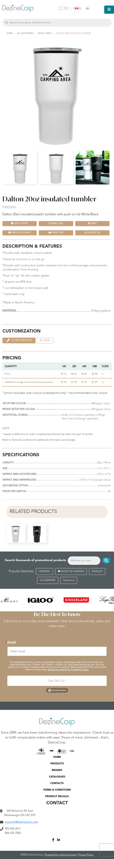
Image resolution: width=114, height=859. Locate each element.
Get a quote (19, 223)
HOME (57, 757)
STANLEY (97, 571)
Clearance (68, 580)
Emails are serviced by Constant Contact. (68, 669)
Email (11, 642)
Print (92, 223)
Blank (45, 340)
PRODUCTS (57, 764)
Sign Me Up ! (57, 680)
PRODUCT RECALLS (57, 796)
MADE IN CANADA (71, 571)
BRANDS (57, 770)
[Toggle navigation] (109, 10)
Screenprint (19, 340)
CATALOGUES (57, 777)
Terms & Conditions (22, 440)
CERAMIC (44, 571)
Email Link (56, 223)
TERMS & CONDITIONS (57, 790)
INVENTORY (56, 232)
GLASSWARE (47, 580)
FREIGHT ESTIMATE (20, 232)
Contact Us (92, 232)
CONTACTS (57, 783)
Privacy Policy (86, 854)
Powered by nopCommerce (60, 854)
